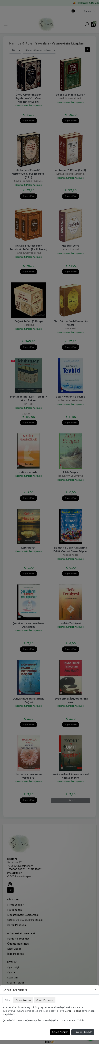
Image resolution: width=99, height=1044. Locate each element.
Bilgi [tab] (7, 1000)
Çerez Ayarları (60, 1032)
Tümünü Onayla (82, 1032)
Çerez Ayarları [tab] (23, 1000)
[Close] (95, 989)
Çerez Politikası (73, 1011)
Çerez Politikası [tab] (44, 1000)
